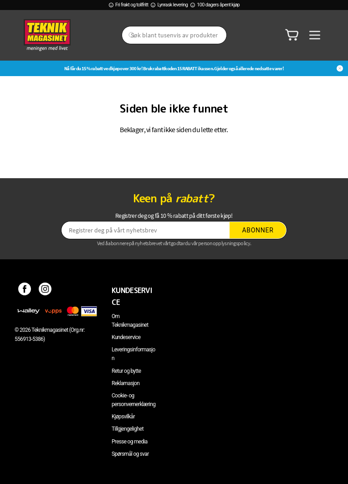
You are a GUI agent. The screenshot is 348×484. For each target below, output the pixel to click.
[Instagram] (45, 290)
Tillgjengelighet (127, 429)
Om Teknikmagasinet (130, 320)
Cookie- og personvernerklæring (133, 399)
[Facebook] (24, 290)
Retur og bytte (126, 371)
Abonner (258, 230)
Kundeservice (126, 337)
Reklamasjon (125, 383)
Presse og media (130, 441)
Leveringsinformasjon (133, 353)
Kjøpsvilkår (123, 416)
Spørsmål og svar (130, 454)
